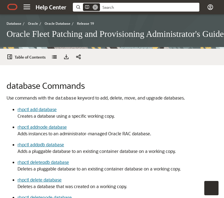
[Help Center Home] (51, 7)
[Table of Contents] (11, 57)
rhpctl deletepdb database (43, 162)
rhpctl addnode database (42, 127)
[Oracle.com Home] (12, 7)
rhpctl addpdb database (41, 144)
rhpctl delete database (40, 180)
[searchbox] (149, 7)
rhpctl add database (37, 109)
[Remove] (95, 7)
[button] (27, 7)
